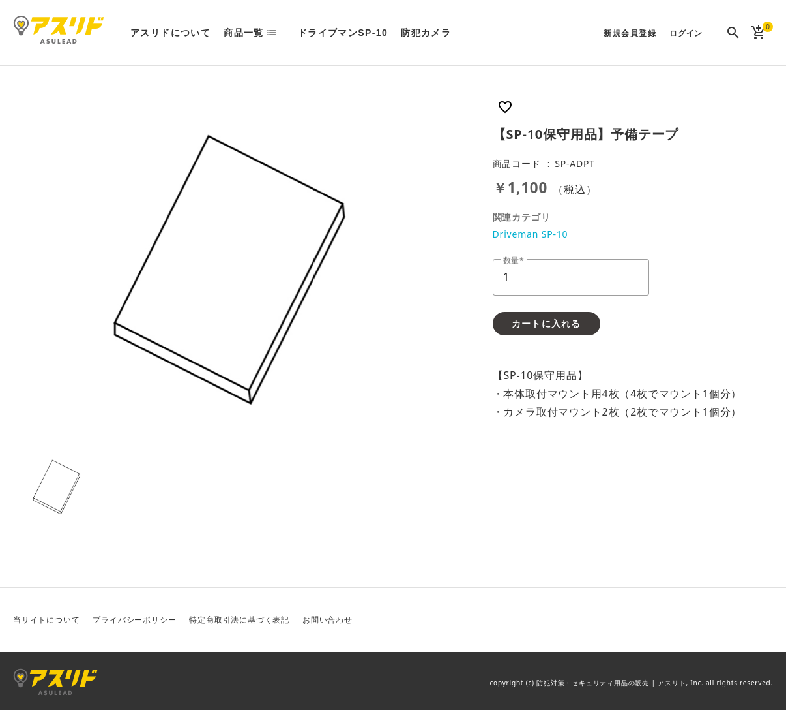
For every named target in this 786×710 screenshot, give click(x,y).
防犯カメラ (426, 32)
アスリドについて (170, 32)
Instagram (762, 620)
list (276, 33)
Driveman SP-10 (530, 234)
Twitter (699, 620)
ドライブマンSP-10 (343, 32)
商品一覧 (244, 32)
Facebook (731, 620)
